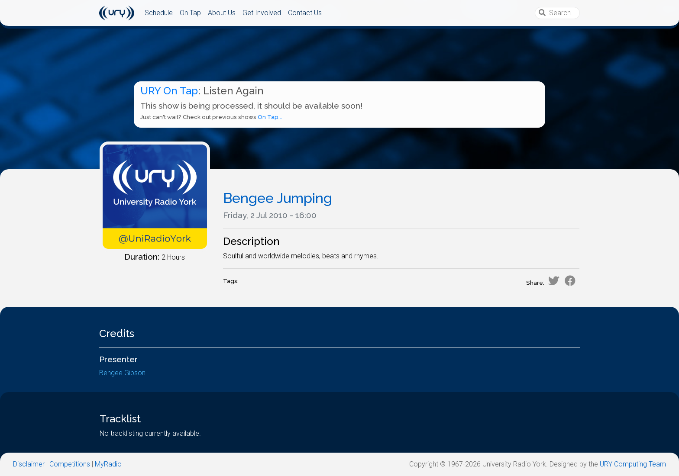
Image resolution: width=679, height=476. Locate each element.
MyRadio (108, 464)
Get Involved (261, 13)
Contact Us (305, 13)
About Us (222, 13)
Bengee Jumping (277, 198)
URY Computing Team (633, 464)
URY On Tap (169, 90)
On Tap (190, 13)
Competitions (69, 464)
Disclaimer (29, 464)
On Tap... (270, 117)
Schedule (159, 13)
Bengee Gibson (122, 373)
